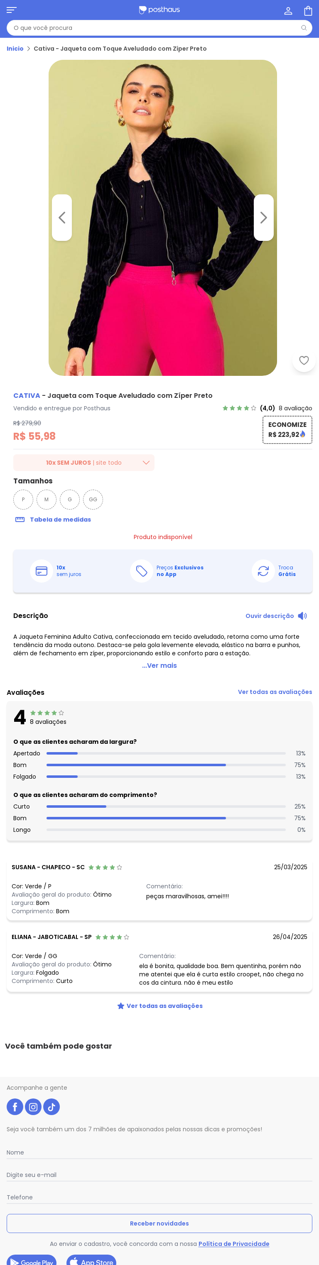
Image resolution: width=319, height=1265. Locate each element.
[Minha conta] (287, 10)
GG (93, 499)
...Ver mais (159, 655)
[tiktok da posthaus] (51, 1060)
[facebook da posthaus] (15, 1060)
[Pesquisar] (304, 28)
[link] (267, 408)
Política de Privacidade (234, 1197)
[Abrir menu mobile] (12, 10)
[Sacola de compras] (307, 10)
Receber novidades (159, 1177)
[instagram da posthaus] (33, 1060)
